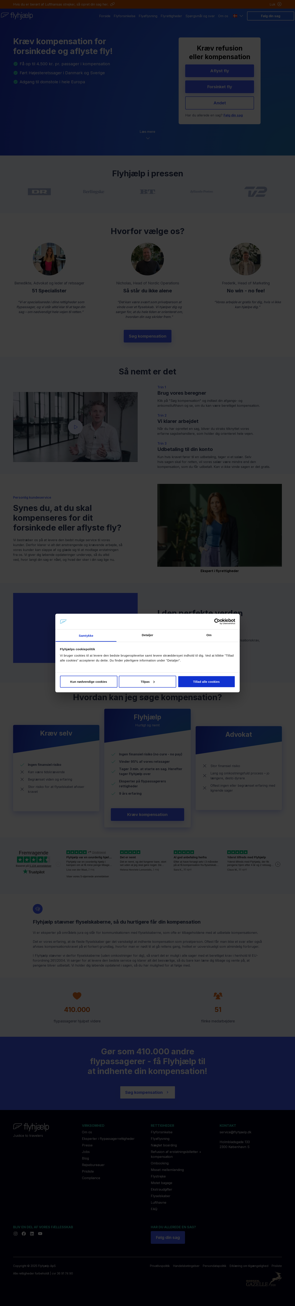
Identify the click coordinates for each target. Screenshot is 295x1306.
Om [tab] (208, 635)
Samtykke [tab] (86, 635)
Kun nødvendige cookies (88, 681)
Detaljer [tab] (147, 635)
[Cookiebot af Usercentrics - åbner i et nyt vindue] (217, 622)
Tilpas (148, 681)
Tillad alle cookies (206, 681)
